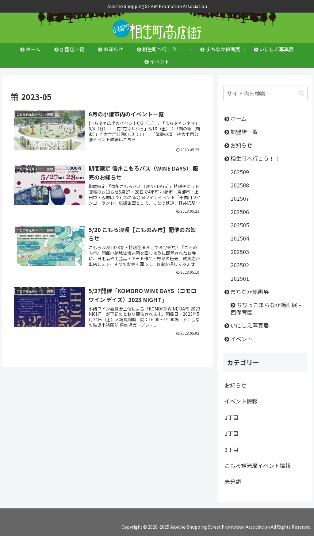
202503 (240, 252)
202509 (240, 172)
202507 (240, 198)
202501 (240, 278)
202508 (240, 185)
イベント (238, 339)
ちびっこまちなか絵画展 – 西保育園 (266, 308)
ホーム (235, 118)
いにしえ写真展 (246, 325)
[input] (265, 93)
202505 (240, 225)
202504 (240, 238)
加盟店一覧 (241, 132)
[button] (301, 93)
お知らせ (238, 145)
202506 (240, 212)
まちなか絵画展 (246, 291)
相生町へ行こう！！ (252, 158)
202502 (240, 265)
